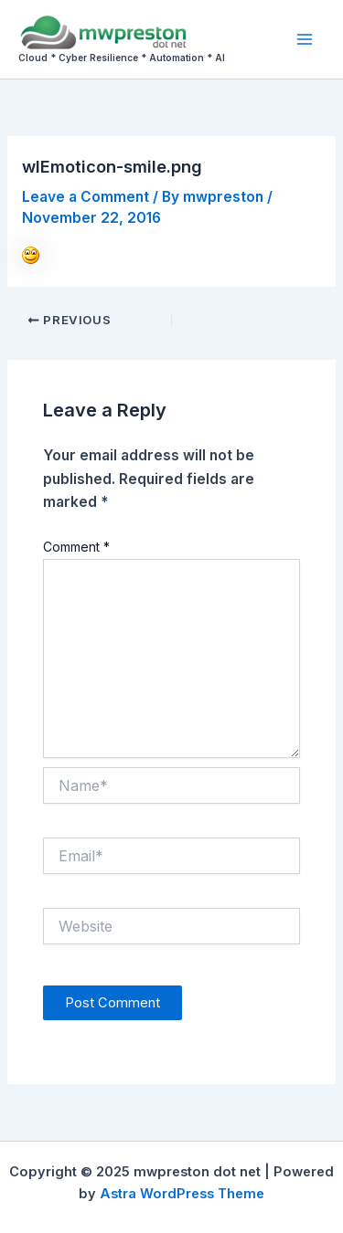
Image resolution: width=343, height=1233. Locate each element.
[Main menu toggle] (305, 38)
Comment (76, 546)
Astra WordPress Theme (182, 1194)
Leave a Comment (85, 197)
